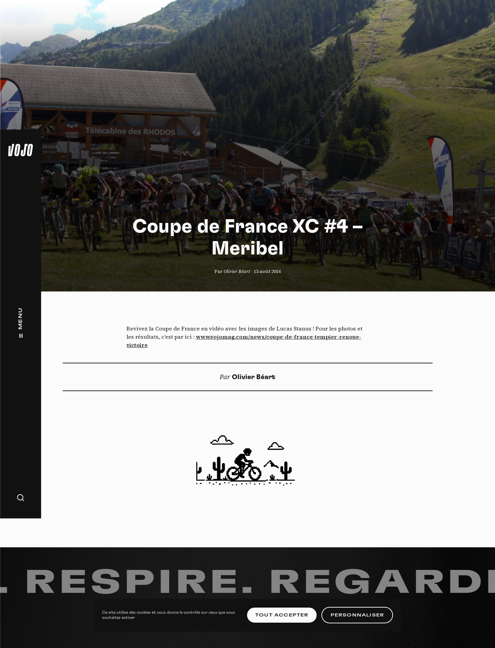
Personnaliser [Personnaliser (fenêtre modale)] (357, 615)
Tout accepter (282, 615)
